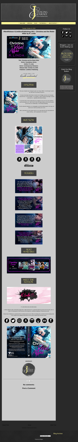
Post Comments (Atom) (32, 427)
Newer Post (5, 425)
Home (29, 425)
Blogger (41, 439)
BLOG (35, 23)
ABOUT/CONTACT (53, 23)
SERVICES (29, 23)
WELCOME (22, 23)
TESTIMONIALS (42, 23)
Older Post (53, 425)
